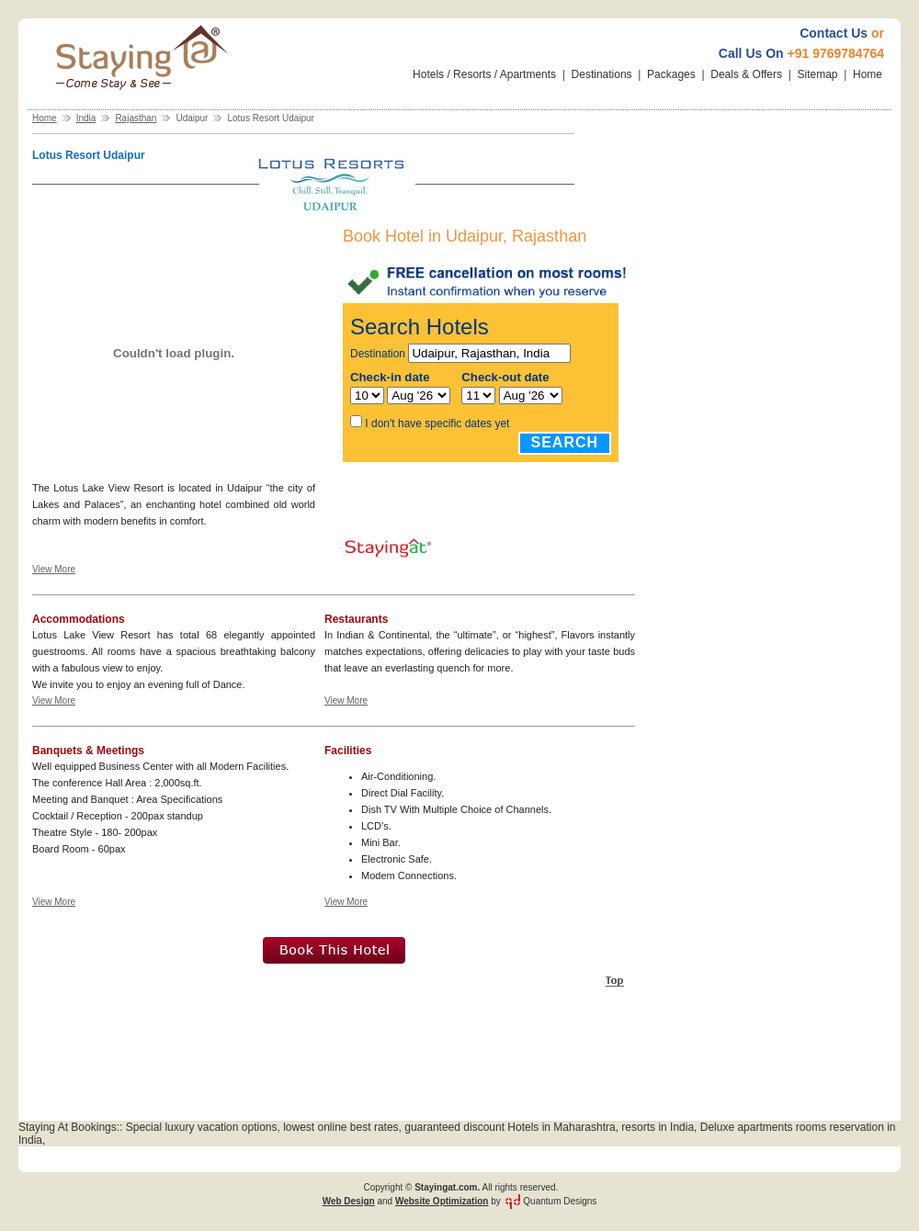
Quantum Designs (559, 1201)
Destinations (602, 74)
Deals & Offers (746, 74)
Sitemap (818, 74)
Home (867, 74)
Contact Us (834, 33)
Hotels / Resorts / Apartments (484, 74)
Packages (671, 74)
